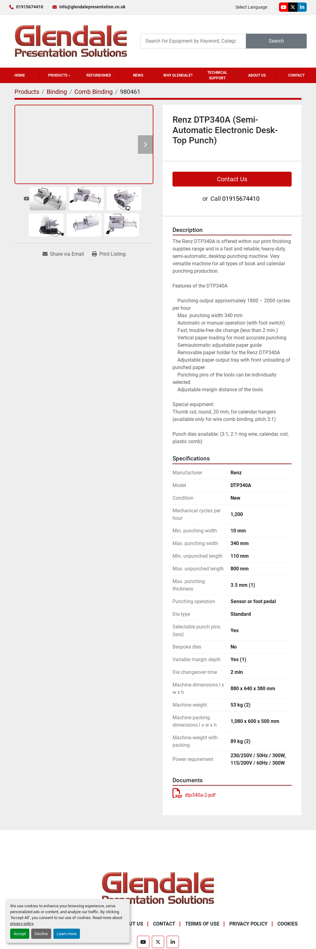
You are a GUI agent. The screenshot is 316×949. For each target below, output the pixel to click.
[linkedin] (302, 7)
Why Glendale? (178, 75)
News (138, 75)
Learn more (67, 933)
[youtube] (283, 7)
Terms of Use (202, 924)
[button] (59, 75)
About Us (257, 75)
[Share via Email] (63, 254)
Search (276, 41)
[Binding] (57, 91)
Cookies (287, 924)
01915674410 (29, 6)
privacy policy (21, 923)
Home (20, 75)
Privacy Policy (248, 924)
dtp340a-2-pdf (194, 795)
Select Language (251, 7)
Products (57, 75)
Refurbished (98, 75)
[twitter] (292, 7)
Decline (41, 933)
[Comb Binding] (93, 91)
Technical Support (217, 75)
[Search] (193, 41)
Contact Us (232, 179)
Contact (296, 75)
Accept (20, 933)
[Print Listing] (109, 254)
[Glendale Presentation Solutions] (158, 888)
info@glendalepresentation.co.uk (92, 6)
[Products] (27, 91)
